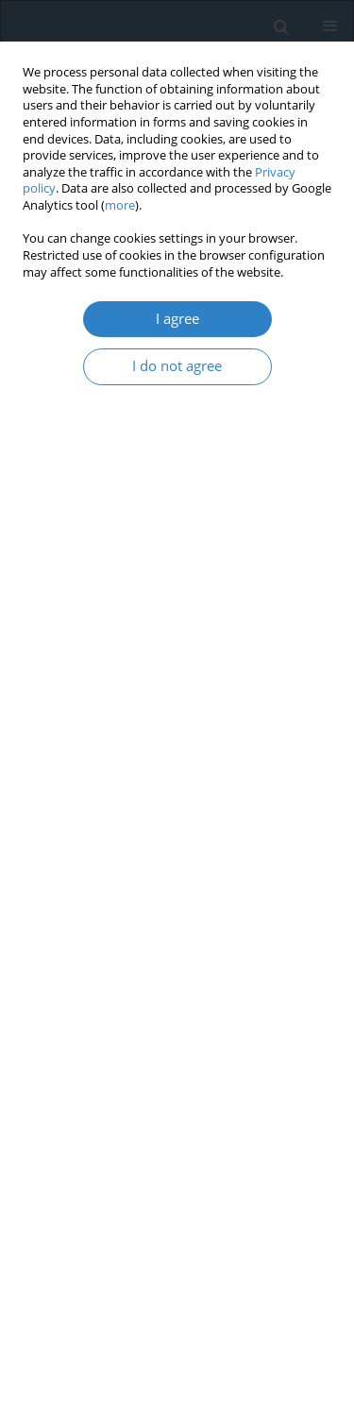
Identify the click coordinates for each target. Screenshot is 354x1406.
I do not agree (177, 366)
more (120, 205)
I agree (177, 319)
